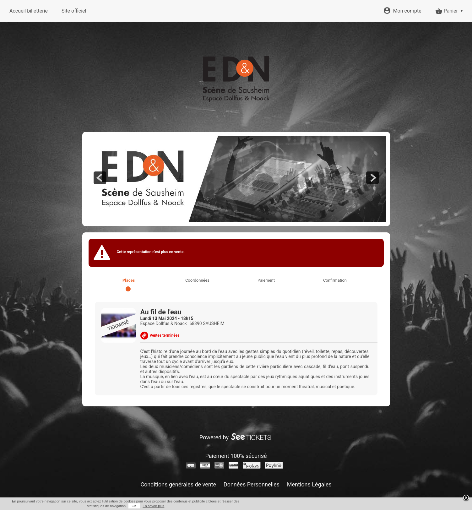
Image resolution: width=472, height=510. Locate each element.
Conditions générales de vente (178, 484)
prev (99, 177)
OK (134, 506)
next (372, 177)
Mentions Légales (309, 484)
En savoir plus (153, 506)
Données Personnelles (251, 484)
